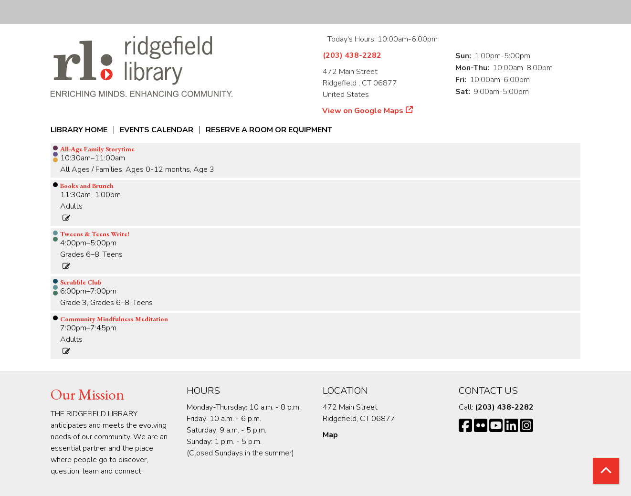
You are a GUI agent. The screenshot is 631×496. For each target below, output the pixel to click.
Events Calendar (156, 130)
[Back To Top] (606, 471)
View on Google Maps (363, 111)
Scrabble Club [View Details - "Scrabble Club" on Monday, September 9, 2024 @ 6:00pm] (81, 282)
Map (330, 435)
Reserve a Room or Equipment (269, 130)
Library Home (79, 130)
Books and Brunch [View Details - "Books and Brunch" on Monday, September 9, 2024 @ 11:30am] (87, 185)
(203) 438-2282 (352, 55)
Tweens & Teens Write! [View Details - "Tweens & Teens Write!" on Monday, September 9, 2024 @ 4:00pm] (94, 234)
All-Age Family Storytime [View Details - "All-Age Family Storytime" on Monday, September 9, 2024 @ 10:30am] (97, 149)
